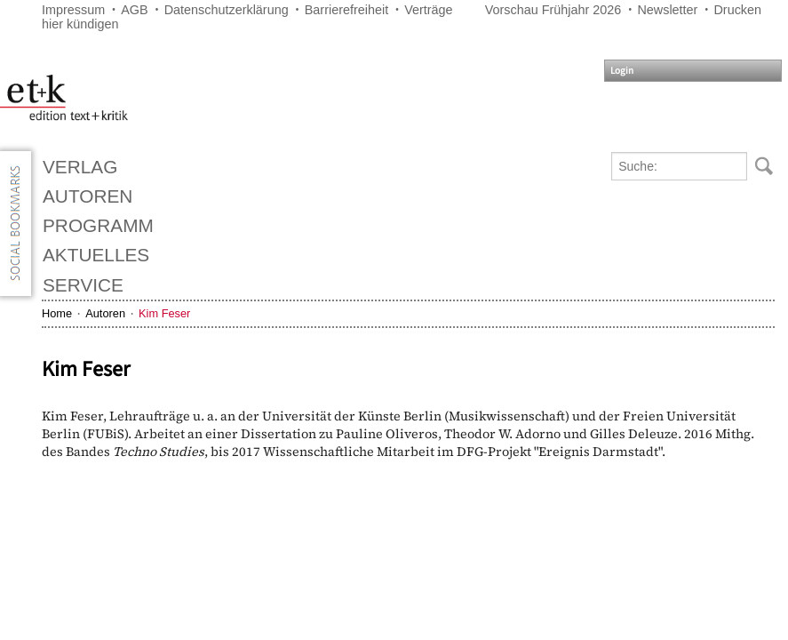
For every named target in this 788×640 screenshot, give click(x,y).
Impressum (73, 10)
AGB (134, 10)
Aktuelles (96, 254)
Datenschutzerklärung (226, 10)
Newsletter (667, 10)
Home (57, 313)
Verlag (80, 166)
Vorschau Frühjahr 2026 (553, 10)
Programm (98, 225)
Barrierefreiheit (346, 10)
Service (83, 285)
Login (621, 70)
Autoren (87, 196)
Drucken (737, 10)
